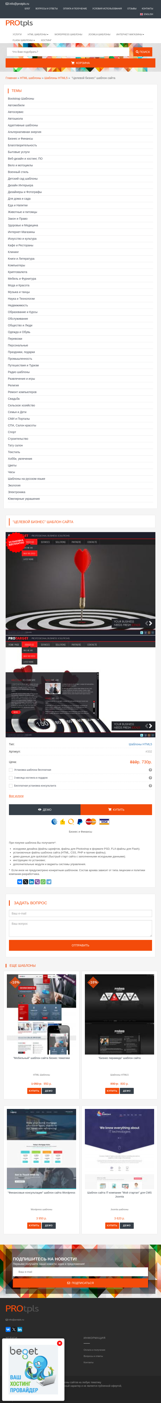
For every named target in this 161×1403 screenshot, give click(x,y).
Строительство (18, 438)
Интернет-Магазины (21, 232)
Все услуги (16, 796)
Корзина (80, 63)
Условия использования (107, 9)
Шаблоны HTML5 (56, 78)
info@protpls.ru (17, 3)
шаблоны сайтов (68, 1382)
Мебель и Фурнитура (22, 278)
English (148, 14)
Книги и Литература (21, 258)
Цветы (12, 465)
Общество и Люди (20, 325)
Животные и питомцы (22, 212)
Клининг (13, 252)
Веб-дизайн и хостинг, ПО (25, 158)
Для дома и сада (19, 198)
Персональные (18, 345)
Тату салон (15, 445)
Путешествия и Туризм (23, 365)
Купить (116, 809)
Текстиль (14, 452)
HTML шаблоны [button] (38, 34)
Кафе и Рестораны (20, 245)
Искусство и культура (22, 238)
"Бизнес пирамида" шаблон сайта (119, 1058)
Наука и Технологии (21, 298)
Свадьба (14, 398)
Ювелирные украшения (24, 498)
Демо (45, 809)
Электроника (16, 492)
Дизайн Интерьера (20, 185)
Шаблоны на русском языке (26, 478)
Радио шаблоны (19, 372)
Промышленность (20, 358)
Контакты (147, 9)
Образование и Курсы (22, 312)
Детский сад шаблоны (23, 178)
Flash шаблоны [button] (24, 40)
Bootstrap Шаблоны (21, 98)
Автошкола (15, 118)
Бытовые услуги (19, 152)
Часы (11, 472)
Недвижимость (18, 305)
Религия (13, 385)
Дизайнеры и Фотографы (25, 192)
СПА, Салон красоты (22, 425)
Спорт (12, 432)
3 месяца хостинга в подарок (31, 777)
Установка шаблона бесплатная (32, 769)
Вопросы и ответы (47, 9)
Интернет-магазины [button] (130, 34)
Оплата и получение (75, 9)
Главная (11, 78)
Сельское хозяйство (21, 405)
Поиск (143, 52)
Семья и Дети (17, 412)
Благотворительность (22, 145)
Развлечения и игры (21, 378)
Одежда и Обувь (19, 332)
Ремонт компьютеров (22, 392)
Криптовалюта (17, 272)
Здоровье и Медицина (23, 225)
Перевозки (15, 338)
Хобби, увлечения (20, 458)
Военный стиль (18, 172)
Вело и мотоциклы (20, 165)
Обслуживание (18, 318)
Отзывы (131, 9)
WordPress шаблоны (68, 34)
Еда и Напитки (18, 205)
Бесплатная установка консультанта (35, 785)
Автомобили (16, 105)
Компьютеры (16, 265)
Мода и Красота (18, 285)
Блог (27, 9)
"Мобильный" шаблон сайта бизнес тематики (41, 1058)
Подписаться (80, 1283)
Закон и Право (17, 218)
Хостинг (46, 40)
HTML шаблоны (30, 78)
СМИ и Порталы (19, 418)
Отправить (80, 945)
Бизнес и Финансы (20, 138)
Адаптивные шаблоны (23, 125)
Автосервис (16, 112)
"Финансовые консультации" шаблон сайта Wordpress (41, 1192)
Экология (14, 485)
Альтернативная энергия (24, 132)
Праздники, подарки (21, 352)
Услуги (17, 34)
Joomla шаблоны (99, 34)
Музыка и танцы (19, 292)
